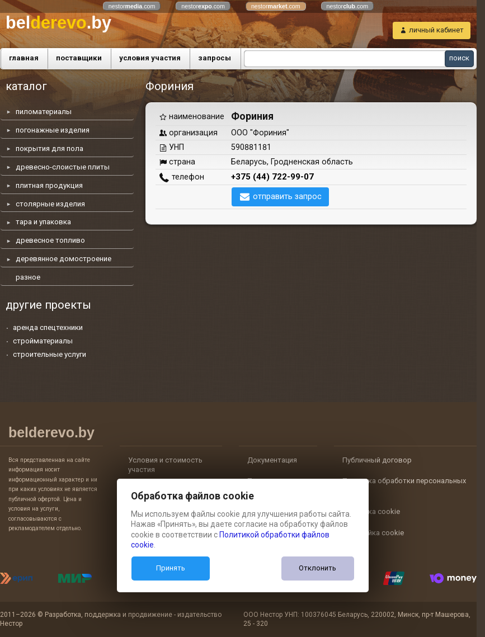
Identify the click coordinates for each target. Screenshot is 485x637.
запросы (214, 58)
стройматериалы (43, 341)
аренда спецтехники (48, 327)
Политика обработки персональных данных (404, 485)
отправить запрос (287, 196)
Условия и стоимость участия (165, 465)
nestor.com (132, 6)
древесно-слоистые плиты (63, 167)
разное (28, 277)
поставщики (79, 58)
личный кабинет (436, 30)
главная (24, 58)
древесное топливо (50, 240)
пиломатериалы (44, 111)
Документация (272, 460)
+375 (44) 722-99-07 (272, 177)
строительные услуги (49, 354)
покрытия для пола (49, 148)
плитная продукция (49, 185)
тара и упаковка (43, 222)
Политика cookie (371, 511)
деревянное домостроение (63, 258)
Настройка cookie (373, 533)
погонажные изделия (53, 130)
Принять (170, 568)
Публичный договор (377, 460)
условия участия (150, 58)
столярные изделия (50, 204)
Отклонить (317, 568)
